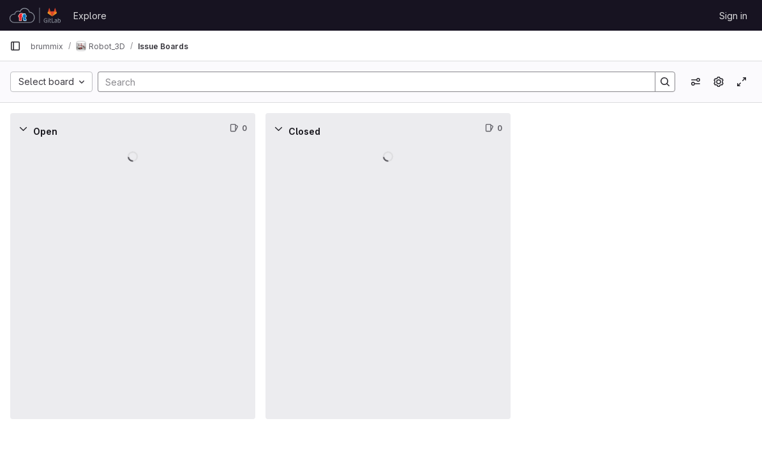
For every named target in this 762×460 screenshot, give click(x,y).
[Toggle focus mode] (741, 82)
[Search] (370, 81)
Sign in (733, 15)
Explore (90, 15)
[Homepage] (35, 15)
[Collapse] (23, 128)
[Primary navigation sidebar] (15, 46)
